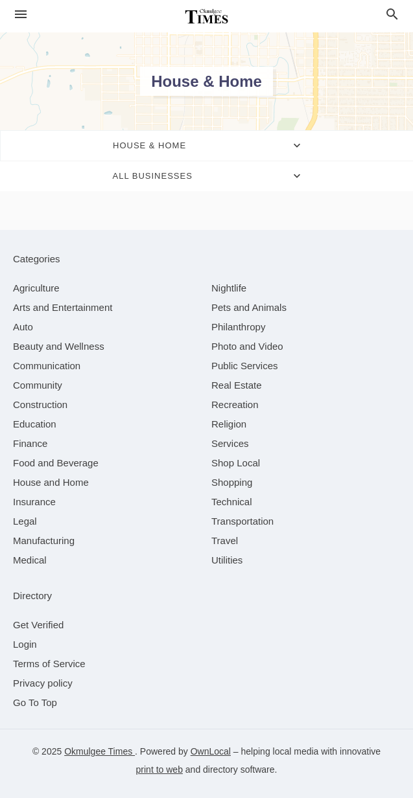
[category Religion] (228, 423)
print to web (159, 769)
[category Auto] (23, 326)
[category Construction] (40, 404)
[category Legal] (25, 521)
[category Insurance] (34, 501)
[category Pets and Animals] (249, 307)
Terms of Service (49, 663)
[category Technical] (231, 501)
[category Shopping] (231, 482)
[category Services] (230, 443)
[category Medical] (30, 559)
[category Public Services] (244, 365)
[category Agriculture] (36, 287)
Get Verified (38, 624)
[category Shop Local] (235, 462)
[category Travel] (224, 540)
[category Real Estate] (236, 385)
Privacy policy (43, 683)
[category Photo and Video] (247, 346)
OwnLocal (211, 751)
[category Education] (34, 423)
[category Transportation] (242, 521)
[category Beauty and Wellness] (58, 346)
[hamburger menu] (21, 14)
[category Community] (37, 385)
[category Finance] (30, 443)
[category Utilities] (226, 559)
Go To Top (35, 702)
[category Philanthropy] (238, 326)
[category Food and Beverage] (56, 462)
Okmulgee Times (99, 751)
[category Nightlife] (228, 287)
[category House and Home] (51, 482)
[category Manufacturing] (44, 540)
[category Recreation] (235, 404)
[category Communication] (46, 365)
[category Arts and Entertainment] (62, 307)
